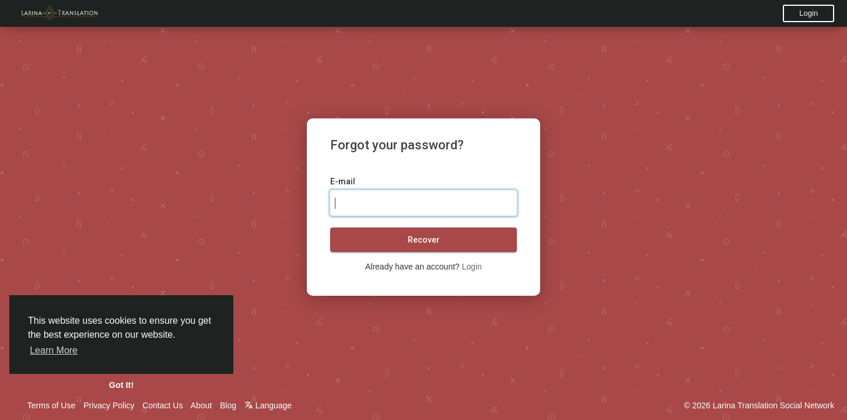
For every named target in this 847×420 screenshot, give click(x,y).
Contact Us (162, 405)
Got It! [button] (121, 385)
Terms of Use (51, 405)
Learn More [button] (54, 350)
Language (268, 405)
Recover (424, 239)
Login (808, 13)
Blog (228, 405)
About (201, 405)
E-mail (342, 181)
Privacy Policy (108, 405)
